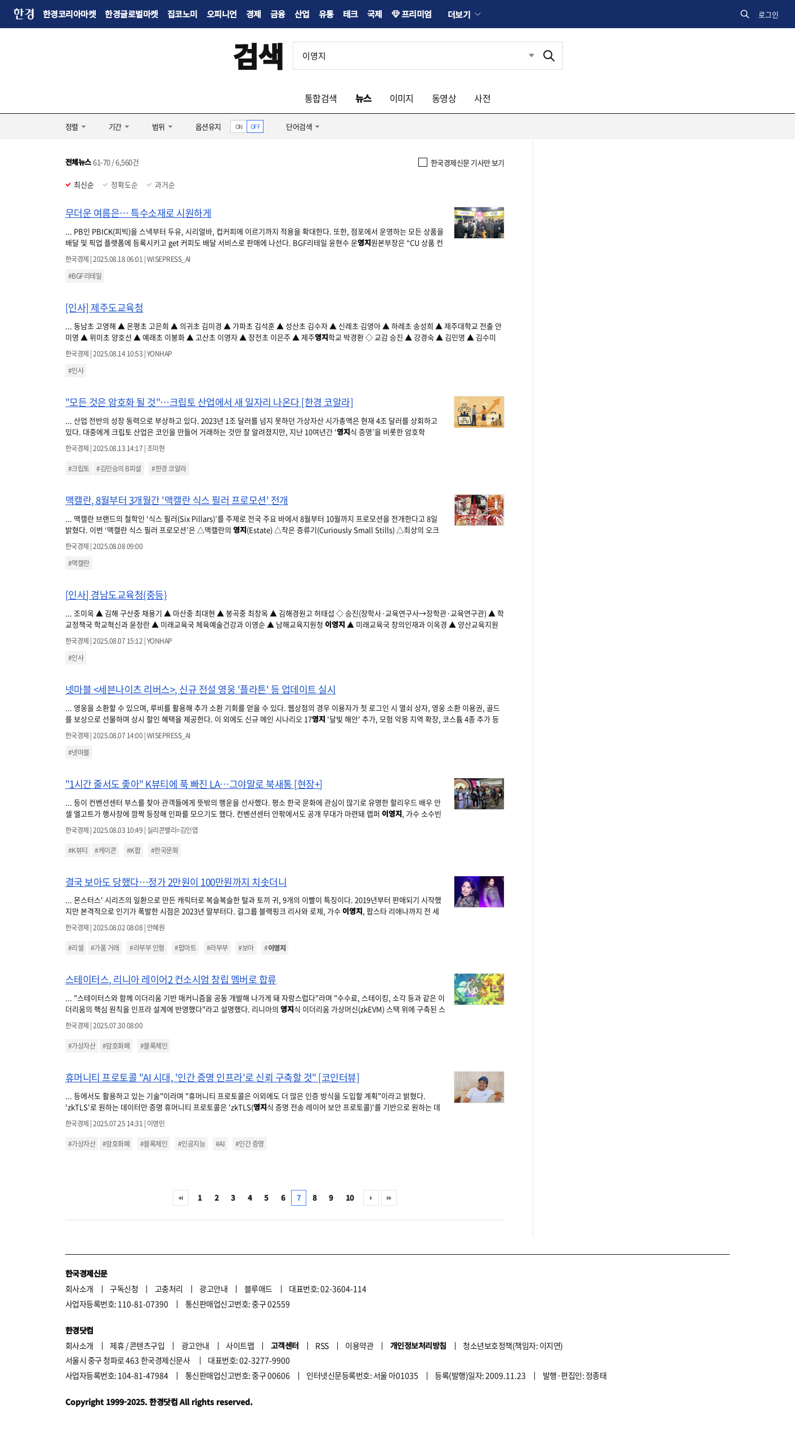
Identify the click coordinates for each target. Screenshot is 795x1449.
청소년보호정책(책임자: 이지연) (512, 1345)
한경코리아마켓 (69, 14)
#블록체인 (153, 1046)
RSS (321, 1345)
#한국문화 (164, 850)
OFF (255, 126)
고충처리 (169, 1288)
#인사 (75, 370)
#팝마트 (185, 948)
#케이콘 (105, 850)
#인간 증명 (249, 1144)
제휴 (117, 1345)
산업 (302, 14)
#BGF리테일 (84, 276)
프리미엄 (416, 14)
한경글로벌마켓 (131, 14)
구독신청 (124, 1288)
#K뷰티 (78, 850)
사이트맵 (240, 1345)
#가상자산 (81, 1046)
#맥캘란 (79, 563)
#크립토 (79, 468)
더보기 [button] (459, 14)
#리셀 (75, 948)
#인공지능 (191, 1144)
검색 (258, 55)
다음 (371, 1198)
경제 (253, 14)
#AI (220, 1144)
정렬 (71, 126)
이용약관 (359, 1345)
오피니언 (222, 14)
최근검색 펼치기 (523, 55)
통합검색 (321, 98)
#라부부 (217, 948)
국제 (374, 14)
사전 (482, 98)
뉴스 (363, 98)
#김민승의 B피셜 (118, 468)
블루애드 (258, 1288)
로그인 (768, 14)
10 (350, 1197)
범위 (158, 126)
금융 (277, 14)
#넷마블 (79, 752)
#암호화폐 (115, 1046)
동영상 (444, 98)
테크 (350, 14)
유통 (326, 14)
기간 (115, 126)
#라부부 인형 (146, 948)
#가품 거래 (105, 948)
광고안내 (213, 1288)
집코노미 (182, 14)
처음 (181, 1198)
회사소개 (79, 1288)
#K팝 (133, 850)
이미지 (402, 98)
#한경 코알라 (168, 468)
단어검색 (299, 126)
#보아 (245, 948)
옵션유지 (208, 126)
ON (239, 126)
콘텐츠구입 (146, 1345)
